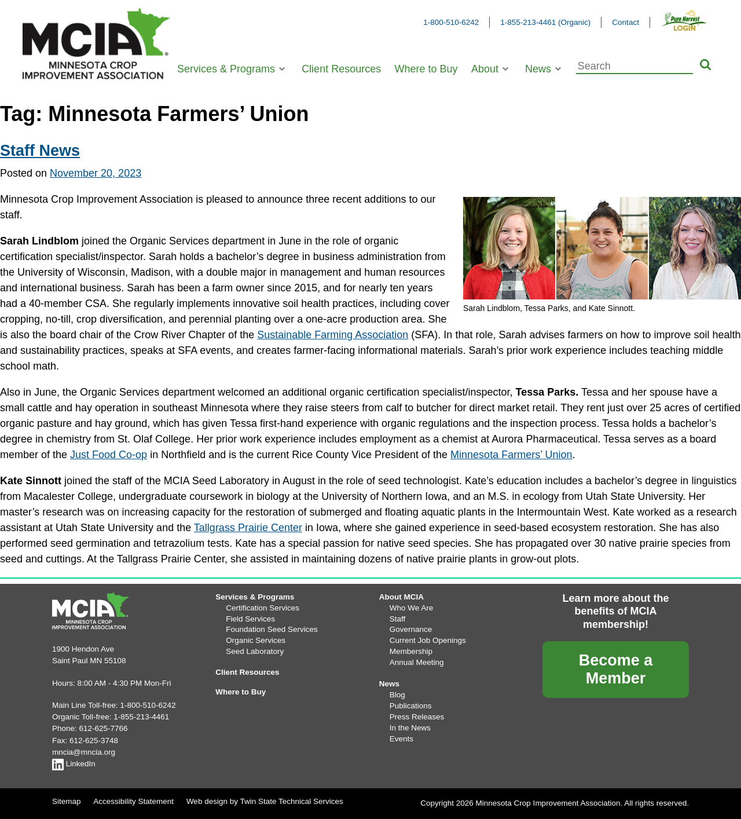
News (538, 69)
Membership (411, 651)
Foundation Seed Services (271, 629)
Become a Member (616, 669)
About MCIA (401, 597)
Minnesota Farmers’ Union (511, 454)
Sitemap (66, 801)
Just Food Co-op (108, 454)
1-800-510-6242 (451, 22)
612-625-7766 (103, 728)
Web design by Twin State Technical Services (264, 801)
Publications (411, 705)
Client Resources (341, 69)
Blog (397, 694)
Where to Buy (426, 69)
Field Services (250, 619)
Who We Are (412, 608)
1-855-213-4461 (141, 716)
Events (401, 738)
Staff (398, 619)
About (484, 69)
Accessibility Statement (133, 801)
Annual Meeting (417, 662)
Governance (411, 629)
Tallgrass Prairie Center (248, 527)
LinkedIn (74, 763)
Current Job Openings (428, 640)
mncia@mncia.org (83, 752)
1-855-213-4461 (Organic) (545, 22)
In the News (410, 727)
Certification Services (262, 608)
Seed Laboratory (255, 651)
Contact (625, 22)
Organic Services (255, 640)
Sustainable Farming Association (332, 335)
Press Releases (417, 716)
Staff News (40, 150)
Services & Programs (226, 69)
